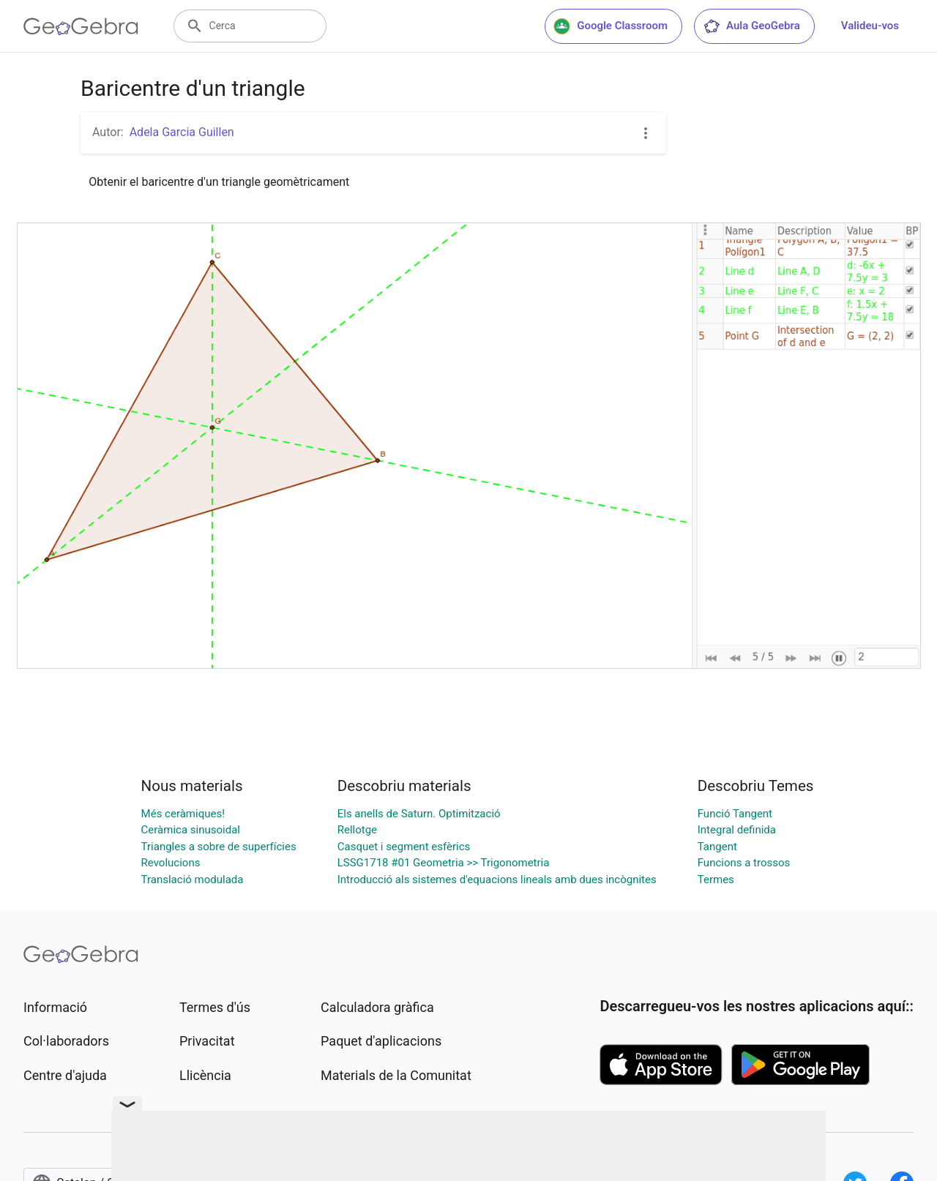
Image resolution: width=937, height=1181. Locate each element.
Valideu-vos (870, 25)
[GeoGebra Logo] (80, 26)
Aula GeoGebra (751, 26)
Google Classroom (610, 26)
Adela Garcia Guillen (182, 132)
